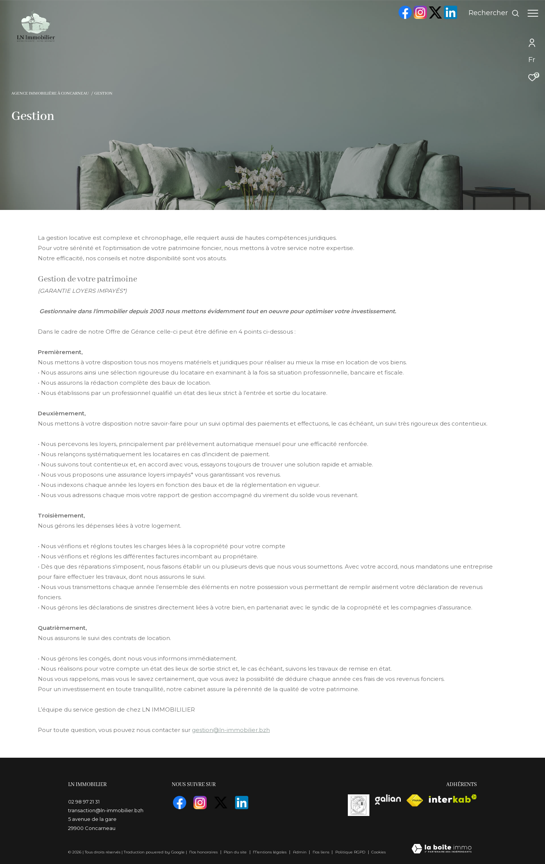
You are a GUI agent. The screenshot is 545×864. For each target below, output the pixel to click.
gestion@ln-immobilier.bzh (231, 729)
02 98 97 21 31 (84, 802)
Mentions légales (270, 852)
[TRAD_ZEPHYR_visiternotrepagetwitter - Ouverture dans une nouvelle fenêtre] (431, 17)
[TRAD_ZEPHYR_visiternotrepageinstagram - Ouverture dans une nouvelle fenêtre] (416, 17)
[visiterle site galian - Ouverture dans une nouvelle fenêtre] (388, 799)
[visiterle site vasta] (358, 805)
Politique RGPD (350, 852)
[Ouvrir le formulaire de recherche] (490, 13)
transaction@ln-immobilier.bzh (105, 810)
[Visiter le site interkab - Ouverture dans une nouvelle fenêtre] (453, 798)
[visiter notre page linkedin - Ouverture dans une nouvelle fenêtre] (446, 17)
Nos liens (321, 852)
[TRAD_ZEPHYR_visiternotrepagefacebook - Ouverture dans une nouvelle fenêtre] (401, 17)
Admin (300, 852)
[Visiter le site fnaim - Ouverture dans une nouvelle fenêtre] (414, 800)
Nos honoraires (203, 852)
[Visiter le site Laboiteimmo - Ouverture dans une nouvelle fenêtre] (441, 849)
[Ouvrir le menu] (533, 13)
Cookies (378, 852)
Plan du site (236, 852)
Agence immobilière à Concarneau (50, 93)
